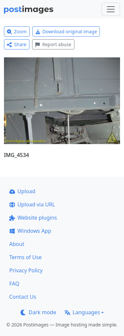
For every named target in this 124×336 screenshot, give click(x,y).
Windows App (30, 230)
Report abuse (53, 44)
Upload (22, 191)
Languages (82, 312)
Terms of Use (25, 257)
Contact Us (22, 296)
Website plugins (33, 217)
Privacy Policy (26, 270)
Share (16, 44)
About (16, 244)
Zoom (17, 31)
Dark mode (38, 312)
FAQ (14, 283)
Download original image (66, 31)
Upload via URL (32, 204)
